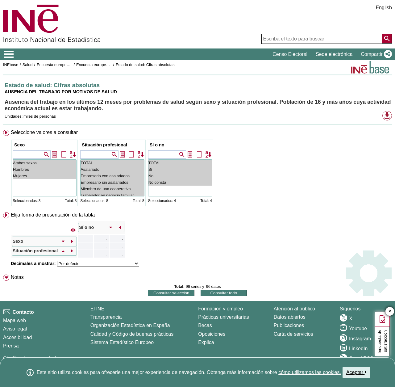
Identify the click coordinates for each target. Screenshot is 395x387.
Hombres (44, 169)
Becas (205, 325)
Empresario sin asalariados (112, 182)
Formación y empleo (220, 308)
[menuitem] (197, 169)
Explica (206, 342)
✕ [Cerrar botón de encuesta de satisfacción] (390, 311)
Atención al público (294, 308)
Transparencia (106, 317)
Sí (180, 169)
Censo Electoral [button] (289, 54)
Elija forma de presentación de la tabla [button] (53, 214)
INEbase (10, 64)
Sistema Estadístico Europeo (122, 342)
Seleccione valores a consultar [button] (44, 132)
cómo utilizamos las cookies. (309, 372)
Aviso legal (15, 328)
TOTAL (112, 163)
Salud (28, 64)
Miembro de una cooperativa (112, 189)
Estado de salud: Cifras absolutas (145, 64)
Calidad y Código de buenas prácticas (132, 334)
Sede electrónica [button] (334, 54)
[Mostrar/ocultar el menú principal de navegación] (9, 54)
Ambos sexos (44, 163)
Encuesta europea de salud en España (71, 64)
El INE (97, 308)
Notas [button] (17, 277)
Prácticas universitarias (223, 317)
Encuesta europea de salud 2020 (105, 64)
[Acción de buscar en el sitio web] (387, 39)
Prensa (11, 345)
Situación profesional (104, 144)
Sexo (19, 144)
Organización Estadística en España (130, 325)
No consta (180, 182)
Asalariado (112, 169)
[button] (375, 54)
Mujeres (44, 176)
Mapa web (14, 320)
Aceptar (356, 372)
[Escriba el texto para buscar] (321, 39)
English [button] (384, 7)
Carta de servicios (293, 334)
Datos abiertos (290, 317)
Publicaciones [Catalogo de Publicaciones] (289, 325)
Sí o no (157, 144)
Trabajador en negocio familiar (112, 195)
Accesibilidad (17, 337)
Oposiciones (211, 334)
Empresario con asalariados (112, 176)
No (180, 176)
